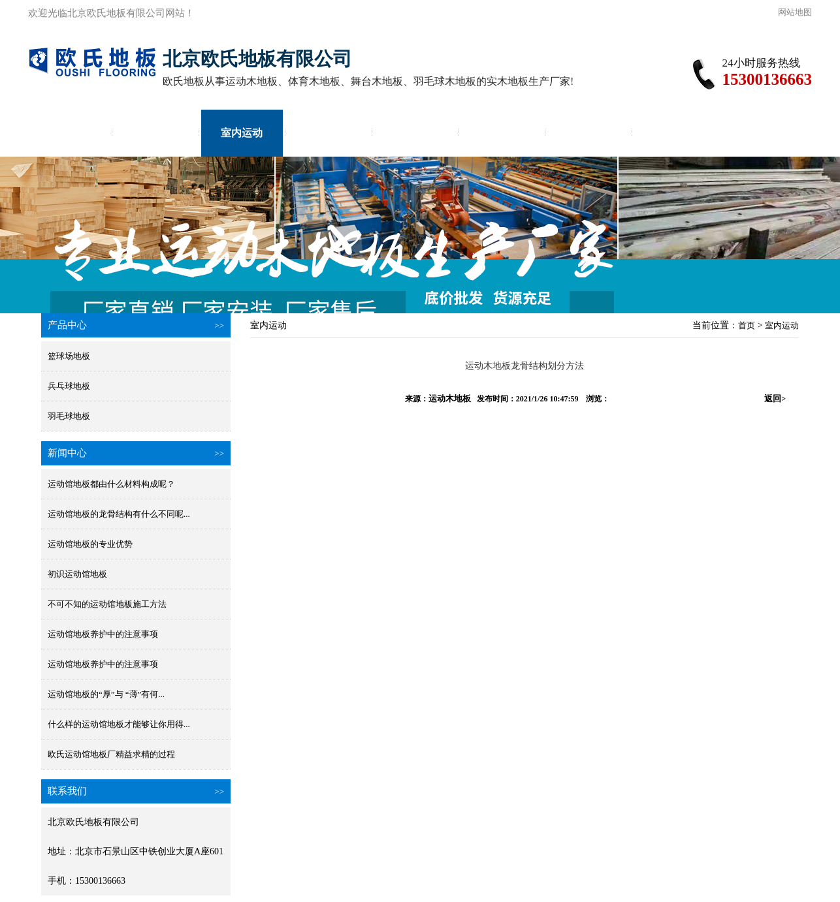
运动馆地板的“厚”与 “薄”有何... (106, 694)
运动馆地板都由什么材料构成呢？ (111, 484)
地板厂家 (675, 132)
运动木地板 (449, 398)
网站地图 (795, 12)
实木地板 (155, 132)
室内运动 (242, 132)
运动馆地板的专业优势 (90, 544)
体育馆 (328, 132)
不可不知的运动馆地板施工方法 (107, 604)
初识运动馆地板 (77, 574)
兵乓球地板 (69, 386)
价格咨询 (588, 132)
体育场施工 (502, 132)
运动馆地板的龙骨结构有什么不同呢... (119, 514)
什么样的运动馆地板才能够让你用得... (119, 724)
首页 (68, 132)
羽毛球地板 (69, 416)
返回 (775, 398)
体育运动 (415, 132)
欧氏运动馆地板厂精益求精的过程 (111, 754)
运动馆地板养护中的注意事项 (103, 634)
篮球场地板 (69, 356)
